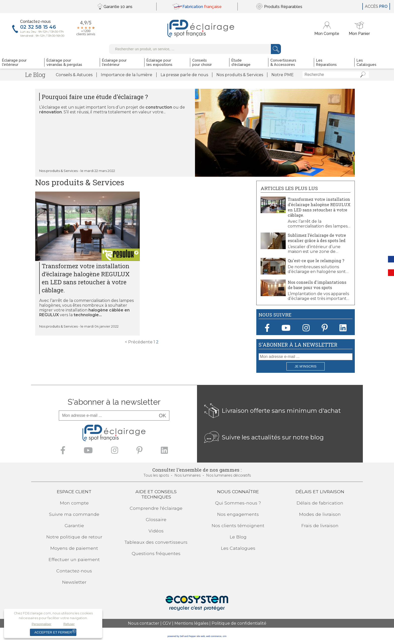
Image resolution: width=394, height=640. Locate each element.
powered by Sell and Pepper (182, 636)
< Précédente (139, 342)
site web (200, 636)
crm (224, 636)
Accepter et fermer (53, 632)
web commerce (213, 636)
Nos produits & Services (58, 171)
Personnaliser (41, 624)
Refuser (69, 624)
